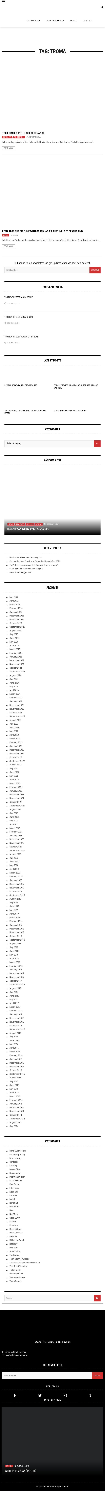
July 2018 (13, 947)
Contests (13, 1162)
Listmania (13, 1192)
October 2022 (15, 758)
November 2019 (16, 888)
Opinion (30, 524)
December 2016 (16, 1018)
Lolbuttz (13, 1196)
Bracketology (15, 1158)
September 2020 (17, 851)
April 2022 (14, 780)
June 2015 (14, 1085)
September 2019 (17, 895)
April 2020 (14, 869)
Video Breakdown (17, 1278)
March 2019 (14, 918)
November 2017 (16, 977)
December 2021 (16, 795)
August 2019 (15, 899)
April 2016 (14, 1048)
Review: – (20, 386)
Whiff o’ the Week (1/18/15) (20, 1470)
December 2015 (16, 1063)
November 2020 (16, 843)
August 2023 (15, 720)
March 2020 (14, 873)
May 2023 (13, 731)
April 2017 (14, 1003)
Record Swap (15, 1229)
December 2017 (16, 974)
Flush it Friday (15, 1181)
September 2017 (17, 985)
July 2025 (13, 634)
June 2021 (14, 817)
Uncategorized (16, 1274)
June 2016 (14, 1041)
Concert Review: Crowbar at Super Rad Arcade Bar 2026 (34, 562)
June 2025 (14, 638)
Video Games (15, 1281)
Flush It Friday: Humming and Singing (70, 411)
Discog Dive (14, 1170)
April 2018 (14, 959)
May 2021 (13, 821)
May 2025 (13, 642)
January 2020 (15, 880)
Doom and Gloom (17, 1177)
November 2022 (16, 754)
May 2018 (13, 955)
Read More (8, 148)
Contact (88, 20)
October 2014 (15, 1115)
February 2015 (16, 1100)
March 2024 (14, 694)
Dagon (15, 235)
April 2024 (14, 690)
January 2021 (15, 836)
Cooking (13, 1166)
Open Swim (14, 1218)
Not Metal (13, 1214)
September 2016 (17, 1029)
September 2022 (17, 761)
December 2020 (16, 839)
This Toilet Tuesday (18, 1266)
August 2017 (15, 988)
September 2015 (17, 1074)
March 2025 (14, 649)
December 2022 (16, 750)
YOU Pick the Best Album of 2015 (18, 297)
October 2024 (15, 668)
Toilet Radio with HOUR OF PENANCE (23, 133)
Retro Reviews (16, 1233)
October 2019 (15, 892)
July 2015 (13, 1082)
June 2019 (14, 906)
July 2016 (13, 1037)
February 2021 (16, 832)
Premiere (13, 1225)
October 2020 (15, 847)
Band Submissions (17, 1151)
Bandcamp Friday (17, 1155)
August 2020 (15, 854)
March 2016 (14, 1052)
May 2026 (13, 597)
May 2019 (13, 910)
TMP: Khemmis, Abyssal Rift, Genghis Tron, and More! (33, 565)
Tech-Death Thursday (19, 1259)
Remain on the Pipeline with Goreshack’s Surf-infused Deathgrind (42, 231)
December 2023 (16, 705)
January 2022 (15, 791)
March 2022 (14, 784)
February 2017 (16, 1011)
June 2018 (14, 951)
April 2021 (14, 825)
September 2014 (17, 1119)
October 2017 (15, 981)
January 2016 (15, 1059)
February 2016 (16, 1056)
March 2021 (14, 828)
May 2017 (13, 1000)
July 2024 (13, 679)
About (73, 20)
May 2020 (13, 865)
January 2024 (15, 702)
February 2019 (16, 921)
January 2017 (15, 1015)
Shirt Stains (14, 1252)
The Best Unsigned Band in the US (24, 1263)
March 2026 (14, 605)
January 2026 (15, 612)
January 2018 (15, 970)
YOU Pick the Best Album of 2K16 (18, 317)
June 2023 (14, 728)
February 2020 (16, 877)
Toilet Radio (19, 137)
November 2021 (16, 798)
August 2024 (15, 675)
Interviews (7, 137)
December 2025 (16, 616)
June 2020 (14, 862)
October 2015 (15, 1070)
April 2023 (14, 735)
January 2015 (15, 1104)
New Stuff (20, 524)
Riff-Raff (13, 1248)
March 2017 (14, 1007)
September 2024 (17, 672)
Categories (33, 20)
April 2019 (14, 914)
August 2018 (15, 944)
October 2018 (15, 936)
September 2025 (17, 627)
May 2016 (13, 1044)
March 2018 (14, 962)
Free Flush (14, 1184)
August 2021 (15, 810)
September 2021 (17, 806)
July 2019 (13, 903)
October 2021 (15, 802)
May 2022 (13, 776)
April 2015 (14, 1093)
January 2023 (15, 746)
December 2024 (16, 661)
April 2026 (14, 601)
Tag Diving (14, 1255)
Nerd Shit (13, 1203)
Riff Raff (13, 1244)
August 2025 (15, 631)
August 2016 (15, 1033)
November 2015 (16, 1067)
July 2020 (13, 858)
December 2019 (16, 884)
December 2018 (16, 929)
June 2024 (14, 683)
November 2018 (16, 933)
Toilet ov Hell (49, 1487)
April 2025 (14, 646)
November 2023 (16, 709)
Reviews (38, 524)
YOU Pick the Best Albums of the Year (21, 337)
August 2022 (15, 765)
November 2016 (16, 1022)
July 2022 (13, 769)
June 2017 (14, 996)
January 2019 (15, 925)
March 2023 (14, 739)
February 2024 (16, 698)
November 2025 (16, 620)
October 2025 (15, 623)
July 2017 (13, 992)
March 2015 (14, 1097)
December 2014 (16, 1108)
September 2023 (17, 716)
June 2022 (14, 772)
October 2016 (15, 1026)
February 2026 (16, 608)
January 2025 (15, 657)
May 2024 (13, 687)
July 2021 (13, 813)
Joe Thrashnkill (34, 137)
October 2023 (15, 713)
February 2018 (16, 966)
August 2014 (15, 1123)
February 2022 (16, 787)
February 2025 (16, 653)
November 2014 (16, 1111)
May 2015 (13, 1089)
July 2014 (13, 1126)
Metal (5, 235)
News (12, 1211)
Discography (15, 1173)
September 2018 (17, 940)
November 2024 (16, 664)
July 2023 (13, 724)
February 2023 (16, 743)
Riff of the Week (16, 1240)
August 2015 (15, 1078)
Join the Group (55, 20)
